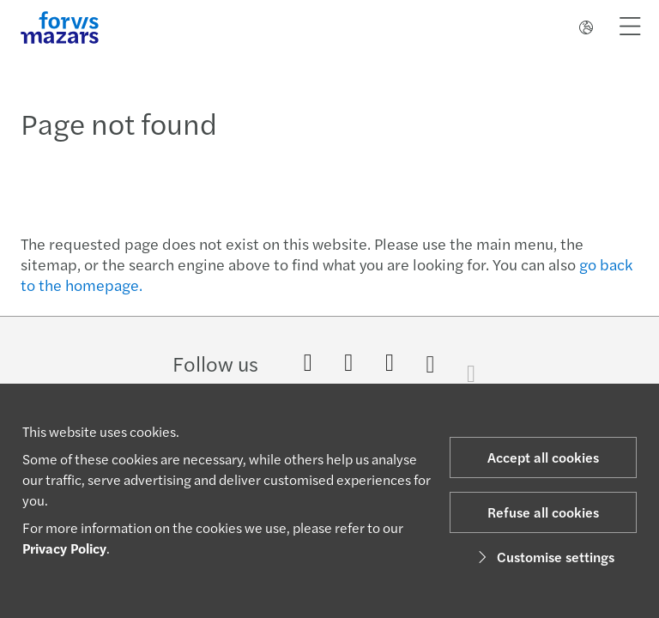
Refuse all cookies (543, 512)
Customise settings (543, 556)
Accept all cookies (543, 457)
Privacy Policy (64, 548)
